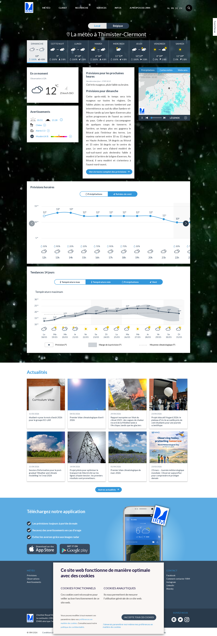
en (180, 8)
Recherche (81, 7)
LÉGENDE (175, 117)
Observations (33, 578)
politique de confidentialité (72, 627)
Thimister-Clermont (122, 34)
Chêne (39, 125)
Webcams (183, 70)
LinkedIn (170, 585)
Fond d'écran (215, 27)
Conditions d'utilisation (52, 632)
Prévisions (32, 575)
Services (101, 7)
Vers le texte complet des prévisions (109, 171)
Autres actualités (108, 489)
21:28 (54, 120)
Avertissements (34, 582)
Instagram (171, 582)
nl (168, 8)
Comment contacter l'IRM (178, 578)
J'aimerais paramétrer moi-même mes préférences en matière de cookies (128, 625)
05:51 (40, 120)
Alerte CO (41, 130)
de (176, 8)
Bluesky (170, 588)
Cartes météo (166, 70)
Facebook (170, 575)
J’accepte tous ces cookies (139, 617)
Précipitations (148, 70)
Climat (63, 7)
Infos (118, 7)
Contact (171, 570)
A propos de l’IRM (140, 7)
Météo (46, 7)
